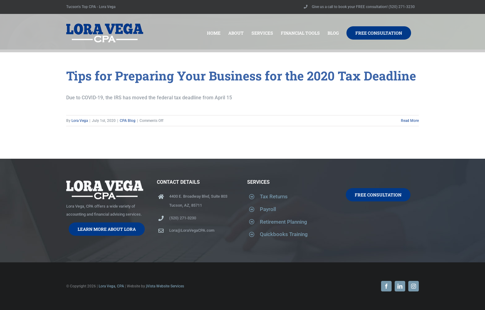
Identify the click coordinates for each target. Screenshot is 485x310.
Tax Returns (274, 196)
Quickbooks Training (284, 234)
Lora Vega (79, 120)
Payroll (268, 209)
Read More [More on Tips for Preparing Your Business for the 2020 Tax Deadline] (410, 120)
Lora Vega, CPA (111, 286)
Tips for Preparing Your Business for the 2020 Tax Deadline (241, 75)
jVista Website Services (165, 286)
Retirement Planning (283, 222)
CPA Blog (127, 120)
